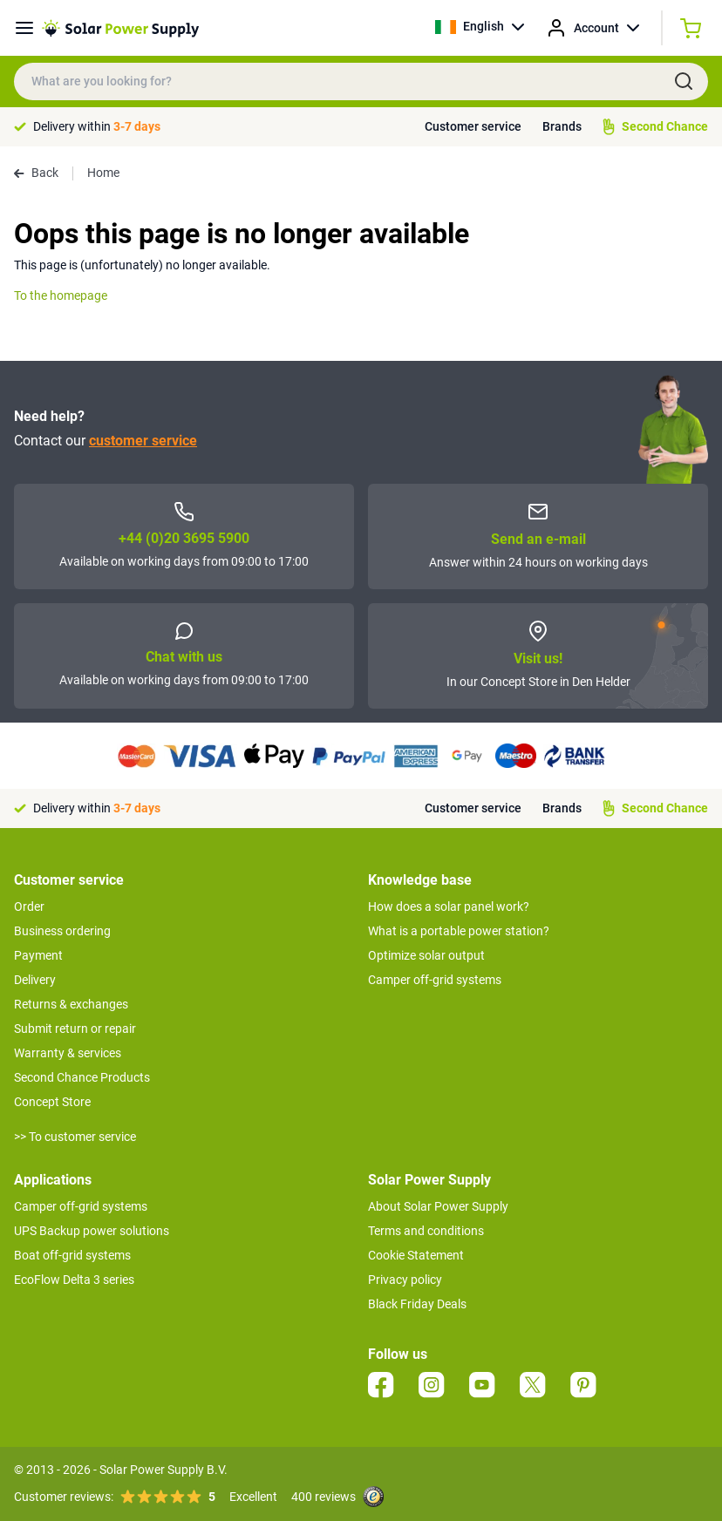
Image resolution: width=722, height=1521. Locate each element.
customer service (143, 440)
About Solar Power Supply (438, 1206)
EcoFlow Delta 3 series (74, 1280)
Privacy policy (405, 1280)
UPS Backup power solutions (91, 1231)
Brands (562, 126)
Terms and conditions (426, 1231)
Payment (38, 955)
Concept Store (52, 1102)
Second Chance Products (82, 1077)
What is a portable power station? (458, 931)
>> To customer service (75, 1137)
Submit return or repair (75, 1029)
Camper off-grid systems (434, 980)
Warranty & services (67, 1053)
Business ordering (62, 931)
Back (36, 173)
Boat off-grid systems (72, 1255)
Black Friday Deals (417, 1304)
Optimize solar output (426, 955)
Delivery (35, 980)
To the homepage (60, 295)
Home (103, 173)
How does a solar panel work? (448, 906)
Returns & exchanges (71, 1004)
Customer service (473, 126)
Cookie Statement (416, 1255)
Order (29, 906)
